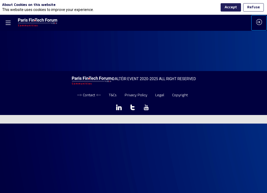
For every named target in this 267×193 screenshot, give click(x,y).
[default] (89, 95)
